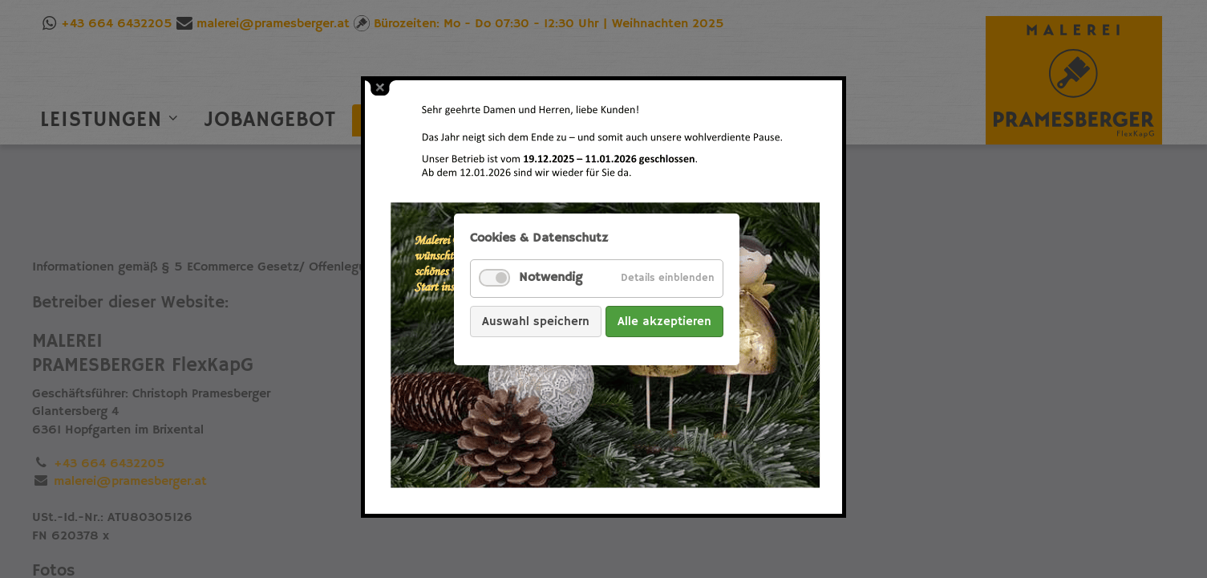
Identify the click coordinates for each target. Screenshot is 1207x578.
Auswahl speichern (535, 320)
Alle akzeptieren (664, 320)
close (380, 88)
